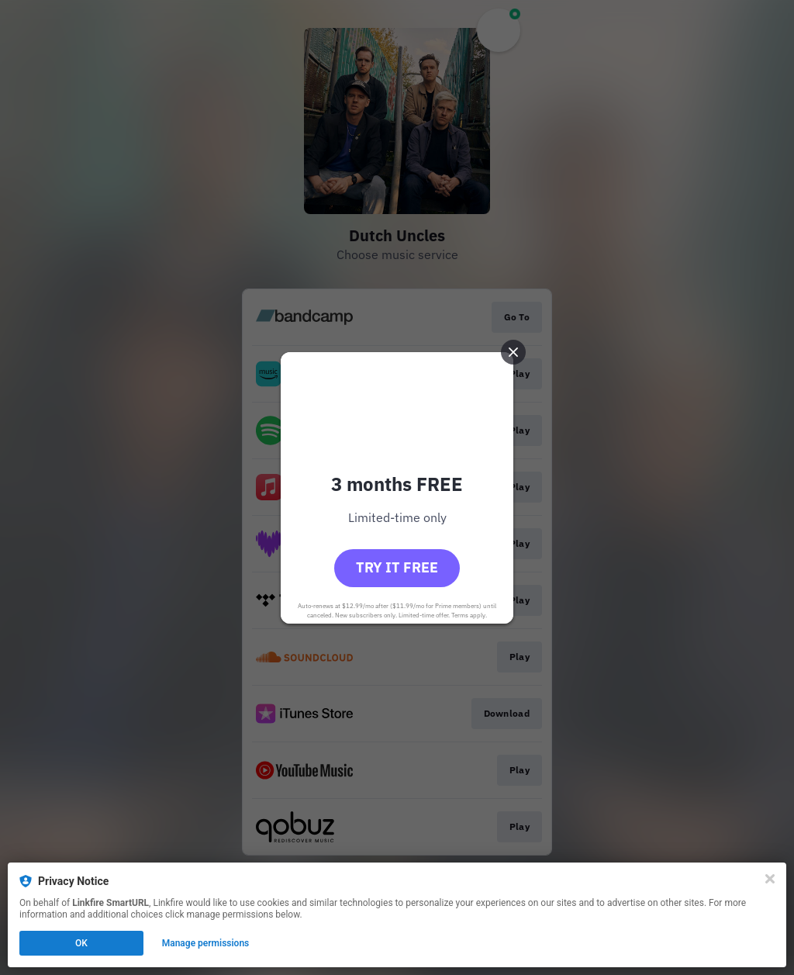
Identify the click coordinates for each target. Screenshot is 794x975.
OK (81, 943)
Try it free (397, 567)
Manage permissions (206, 943)
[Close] (770, 878)
